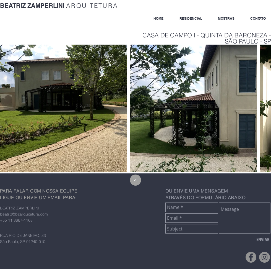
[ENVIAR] (263, 239)
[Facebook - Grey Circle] (251, 257)
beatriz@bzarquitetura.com (24, 214)
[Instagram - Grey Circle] (264, 257)
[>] (135, 180)
